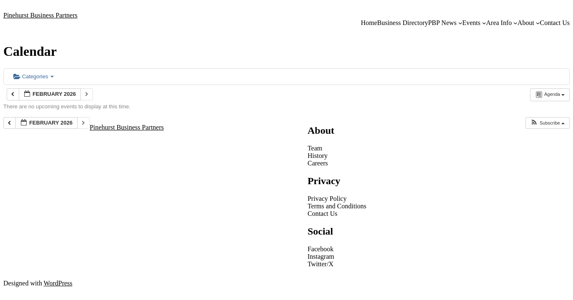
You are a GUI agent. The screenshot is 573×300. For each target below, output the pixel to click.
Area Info (499, 22)
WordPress (58, 283)
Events (471, 22)
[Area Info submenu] (515, 23)
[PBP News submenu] (460, 23)
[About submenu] (538, 23)
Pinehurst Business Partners (40, 15)
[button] (547, 123)
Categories (33, 76)
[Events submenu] (484, 23)
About (526, 22)
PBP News (442, 22)
